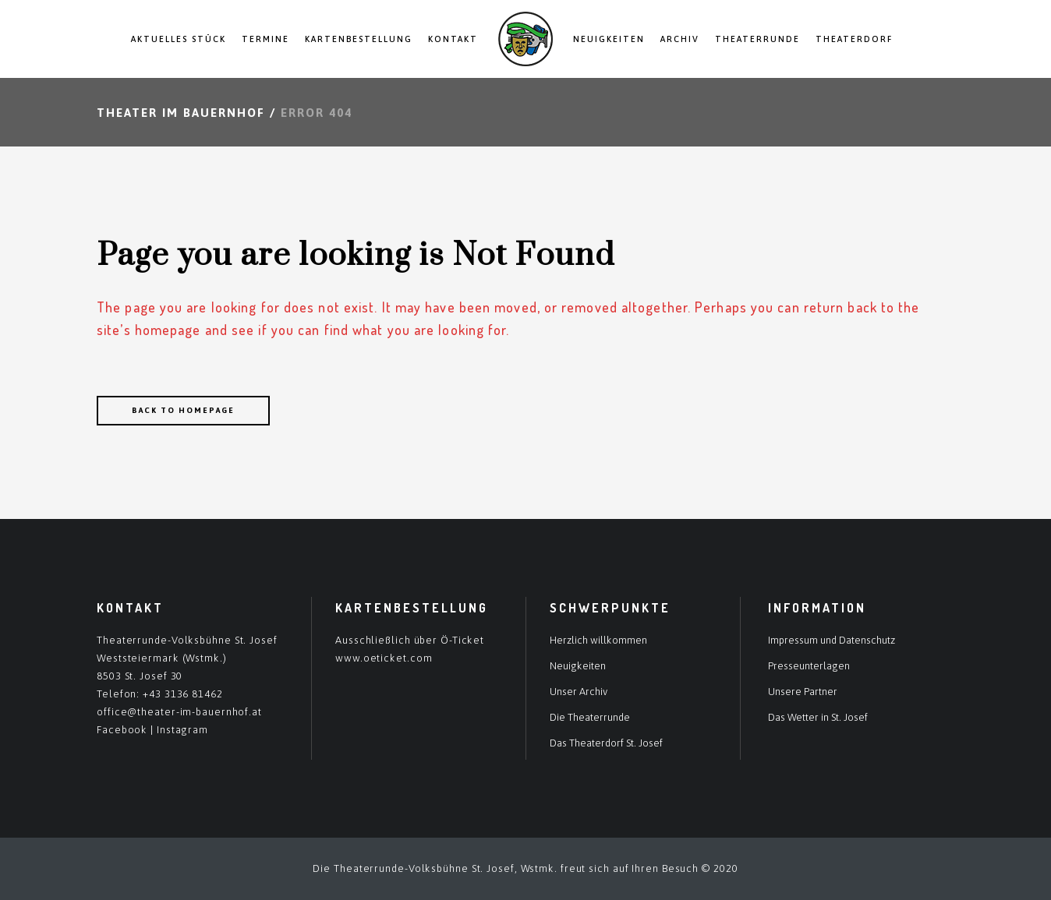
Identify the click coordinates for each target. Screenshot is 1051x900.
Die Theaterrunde (590, 717)
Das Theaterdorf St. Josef (606, 743)
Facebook (122, 730)
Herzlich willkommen (598, 640)
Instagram (182, 730)
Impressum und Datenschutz (831, 640)
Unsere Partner (802, 691)
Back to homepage (183, 410)
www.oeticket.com (383, 658)
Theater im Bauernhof (181, 112)
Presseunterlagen (809, 666)
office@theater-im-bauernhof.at (179, 712)
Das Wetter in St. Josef (818, 717)
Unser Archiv (578, 691)
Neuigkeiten (578, 666)
